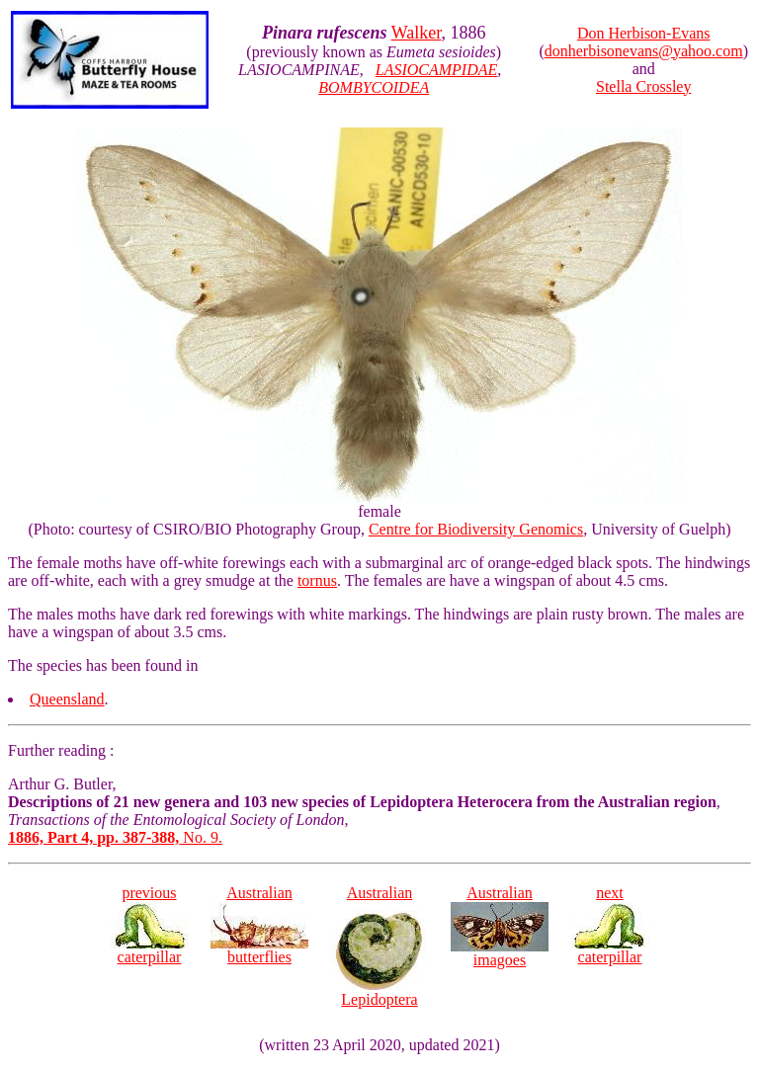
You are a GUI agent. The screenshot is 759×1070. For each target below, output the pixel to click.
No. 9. (115, 837)
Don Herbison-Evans (644, 33)
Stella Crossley (643, 86)
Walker (416, 32)
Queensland (67, 699)
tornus (317, 580)
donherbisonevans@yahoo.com (644, 50)
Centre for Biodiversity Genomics (476, 529)
